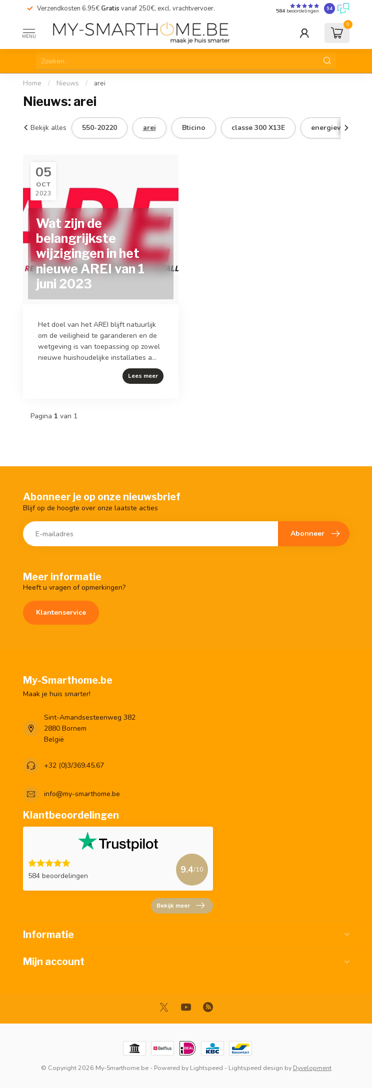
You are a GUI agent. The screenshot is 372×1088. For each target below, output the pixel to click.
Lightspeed (206, 1068)
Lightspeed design (255, 1068)
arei (100, 83)
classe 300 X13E (258, 127)
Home (32, 83)
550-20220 (99, 127)
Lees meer (143, 376)
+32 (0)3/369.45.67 (74, 765)
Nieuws (67, 83)
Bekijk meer (180, 905)
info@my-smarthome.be (82, 794)
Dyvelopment (312, 1068)
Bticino (194, 127)
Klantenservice (61, 612)
